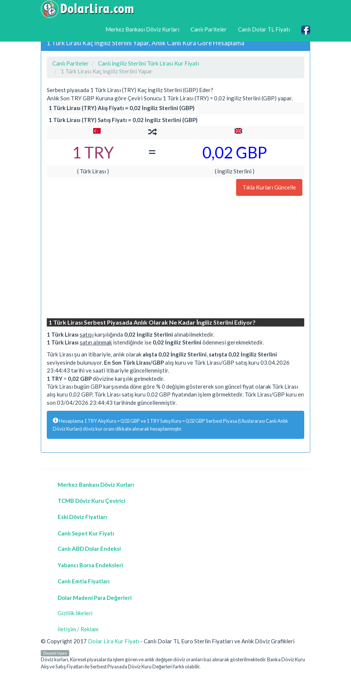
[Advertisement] (175, 258)
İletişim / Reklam (78, 629)
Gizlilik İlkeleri (75, 613)
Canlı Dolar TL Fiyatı (264, 29)
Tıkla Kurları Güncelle (269, 187)
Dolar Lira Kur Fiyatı (113, 641)
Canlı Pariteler (208, 29)
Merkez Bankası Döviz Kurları (142, 29)
